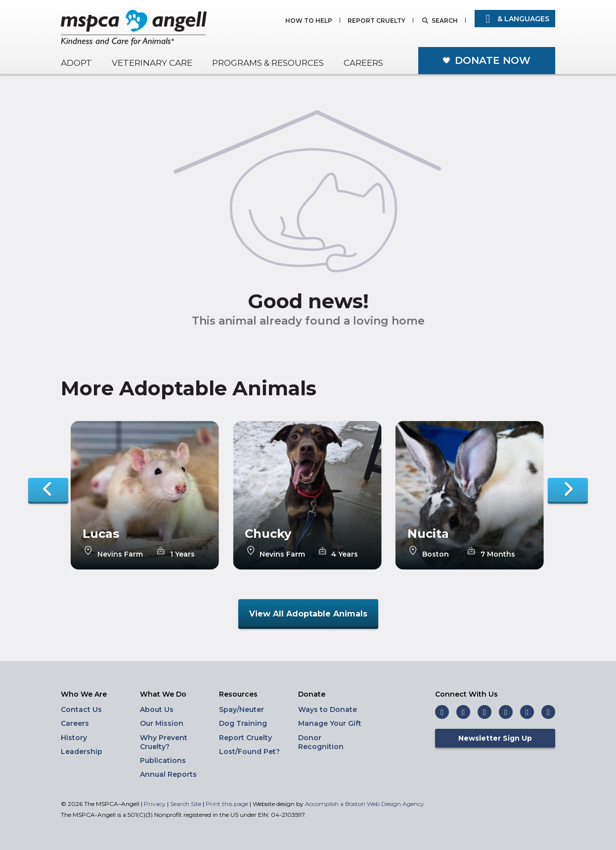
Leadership (81, 751)
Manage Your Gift (329, 723)
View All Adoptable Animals (308, 613)
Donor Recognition (321, 742)
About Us (157, 709)
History (74, 737)
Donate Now (492, 60)
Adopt (76, 63)
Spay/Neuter (241, 709)
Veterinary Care (152, 63)
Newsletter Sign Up (495, 738)
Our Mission (161, 723)
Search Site (186, 803)
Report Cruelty (376, 21)
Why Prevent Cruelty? (163, 742)
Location (109, 547)
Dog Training (243, 723)
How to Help (308, 21)
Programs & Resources (268, 63)
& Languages (515, 19)
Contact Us (81, 709)
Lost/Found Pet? (249, 751)
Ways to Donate (327, 709)
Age (175, 547)
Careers (363, 63)
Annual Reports (168, 774)
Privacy (155, 803)
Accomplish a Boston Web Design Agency (364, 803)
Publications (163, 760)
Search (445, 21)
